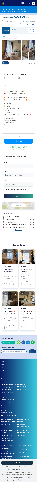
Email (5, 180)
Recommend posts (13, 8)
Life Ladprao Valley (23, 426)
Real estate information (11, 69)
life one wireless (6, 424)
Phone (6, 171)
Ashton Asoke (5, 438)
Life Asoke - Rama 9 (7, 387)
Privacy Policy (23, 449)
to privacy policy (21, 189)
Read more (7, 125)
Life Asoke (4, 410)
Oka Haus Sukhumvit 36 (8, 435)
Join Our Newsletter (7, 347)
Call (18, 141)
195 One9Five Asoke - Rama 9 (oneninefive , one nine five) (9, 394)
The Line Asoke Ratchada (8, 415)
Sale (2, 364)
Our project (4, 379)
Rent (2, 367)
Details (6, 86)
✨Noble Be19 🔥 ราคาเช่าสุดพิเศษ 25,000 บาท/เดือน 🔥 (27, 313)
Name (5, 162)
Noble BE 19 (4, 11)
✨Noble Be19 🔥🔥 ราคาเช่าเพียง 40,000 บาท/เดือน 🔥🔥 (9, 313)
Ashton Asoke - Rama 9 (8, 412)
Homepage (3, 8)
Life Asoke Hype (6, 389)
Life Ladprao (21, 424)
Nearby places (7, 213)
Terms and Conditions (25, 445)
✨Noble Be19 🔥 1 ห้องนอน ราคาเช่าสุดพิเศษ (9, 270)
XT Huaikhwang (22, 435)
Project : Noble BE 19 (29, 25)
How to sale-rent (24, 456)
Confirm (18, 196)
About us (21, 452)
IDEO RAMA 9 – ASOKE (7, 400)
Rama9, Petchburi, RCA (8, 384)
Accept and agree (11, 189)
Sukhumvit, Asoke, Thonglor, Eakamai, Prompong (13, 9)
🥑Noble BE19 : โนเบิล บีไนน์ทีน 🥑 (26, 270)
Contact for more (7, 338)
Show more (18, 230)
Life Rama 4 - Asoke (23, 389)
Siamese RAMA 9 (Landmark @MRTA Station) (6, 404)
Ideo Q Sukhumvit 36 (7, 440)
